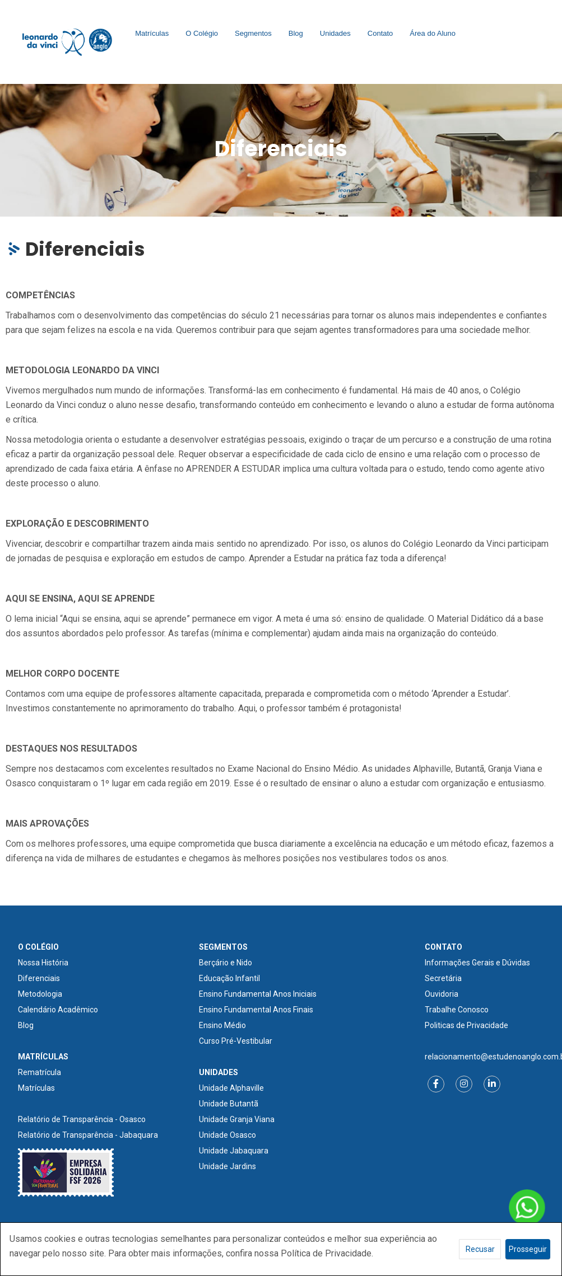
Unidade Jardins (227, 1166)
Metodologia (40, 993)
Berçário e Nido (225, 962)
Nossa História (43, 962)
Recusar (480, 1249)
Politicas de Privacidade (466, 1025)
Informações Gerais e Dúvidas (477, 962)
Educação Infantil (229, 978)
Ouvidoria (441, 993)
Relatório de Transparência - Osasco (82, 1119)
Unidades (335, 33)
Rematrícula (39, 1072)
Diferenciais (39, 978)
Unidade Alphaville (231, 1087)
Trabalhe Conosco (457, 1009)
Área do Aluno (433, 33)
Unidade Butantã (228, 1103)
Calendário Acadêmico (58, 1009)
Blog (296, 33)
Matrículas (152, 33)
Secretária (443, 978)
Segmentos (253, 33)
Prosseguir (528, 1249)
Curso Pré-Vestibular (235, 1040)
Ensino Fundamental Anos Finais (256, 1009)
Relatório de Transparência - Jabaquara (88, 1134)
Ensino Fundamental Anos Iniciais (258, 993)
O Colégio (201, 33)
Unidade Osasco (227, 1134)
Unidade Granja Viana (237, 1119)
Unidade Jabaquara (233, 1150)
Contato (380, 33)
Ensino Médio (222, 1025)
